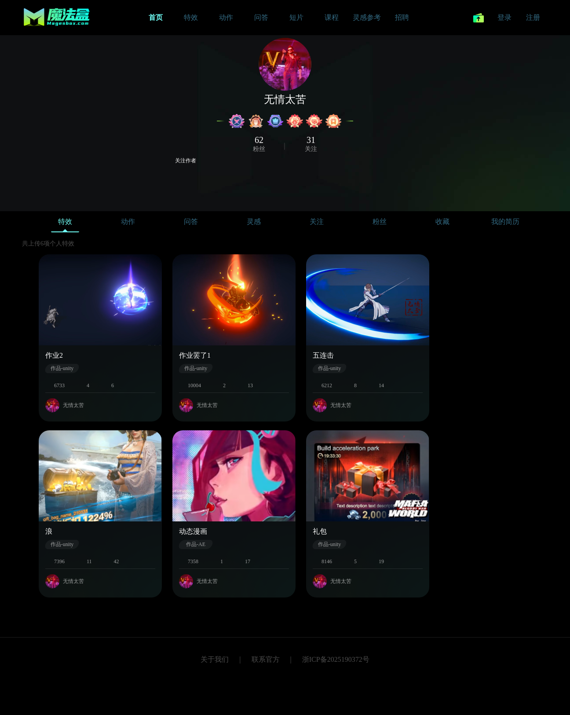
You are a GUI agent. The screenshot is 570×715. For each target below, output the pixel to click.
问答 (191, 221)
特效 (65, 224)
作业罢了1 (195, 355)
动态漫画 (193, 531)
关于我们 (215, 659)
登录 (504, 17)
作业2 (54, 355)
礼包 (320, 531)
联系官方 (266, 659)
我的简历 (505, 221)
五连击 (323, 355)
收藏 (442, 221)
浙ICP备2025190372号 (335, 659)
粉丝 (380, 221)
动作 (128, 221)
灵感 (254, 221)
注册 (533, 17)
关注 (317, 221)
